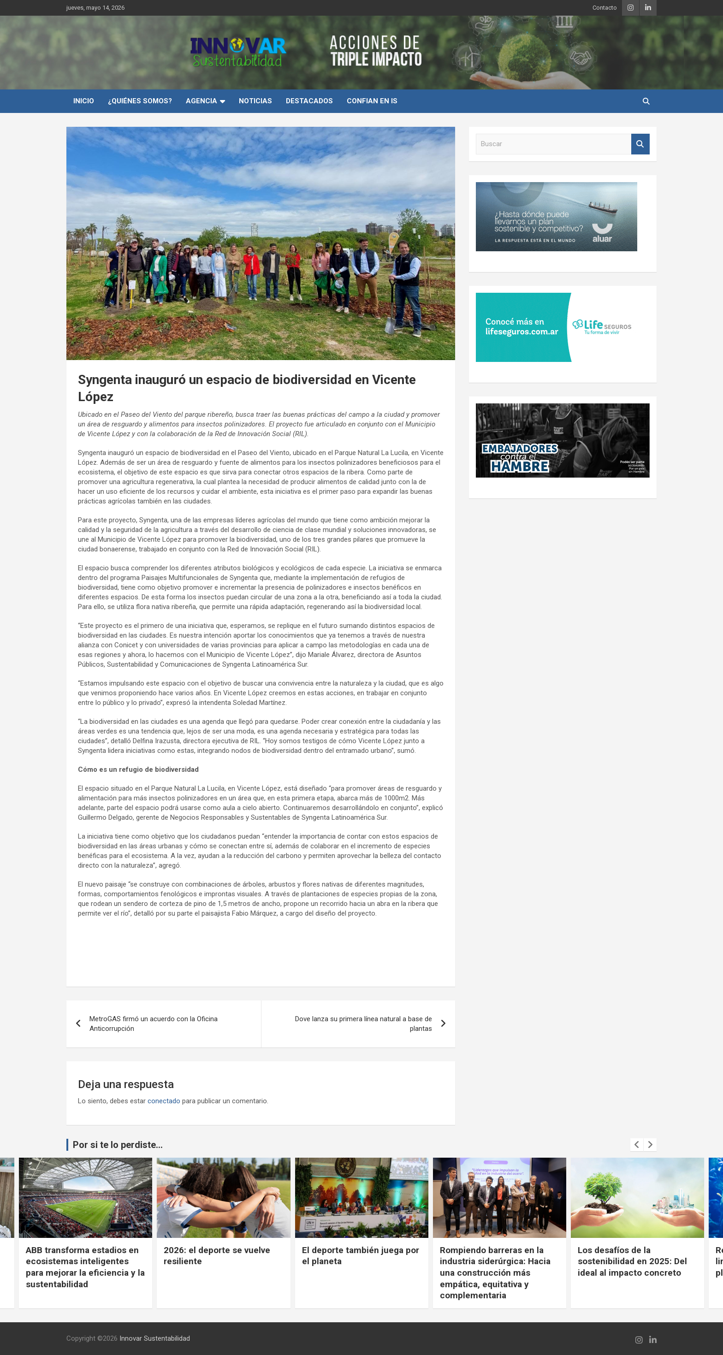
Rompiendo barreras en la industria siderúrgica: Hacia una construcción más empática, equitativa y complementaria (495, 1273)
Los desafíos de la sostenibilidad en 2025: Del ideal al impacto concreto (632, 1261)
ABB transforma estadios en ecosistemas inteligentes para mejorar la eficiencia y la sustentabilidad (85, 1267)
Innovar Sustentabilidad (154, 1338)
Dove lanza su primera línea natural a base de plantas (363, 1024)
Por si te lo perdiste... (118, 1144)
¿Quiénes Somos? (140, 101)
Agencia (201, 101)
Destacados (309, 101)
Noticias (255, 101)
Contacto (605, 7)
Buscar (640, 144)
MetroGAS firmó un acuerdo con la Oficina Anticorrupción (153, 1024)
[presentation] (636, 1144)
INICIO (83, 101)
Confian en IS (372, 101)
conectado (164, 1101)
